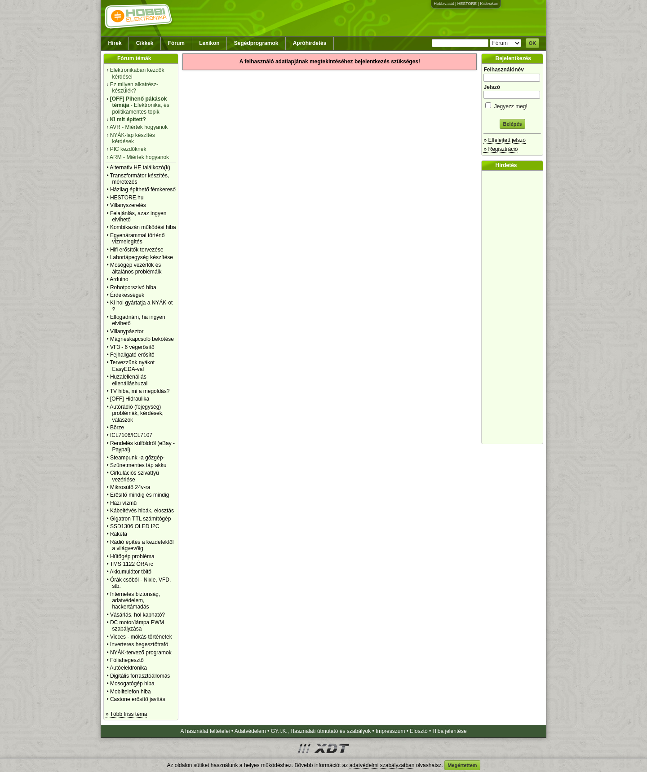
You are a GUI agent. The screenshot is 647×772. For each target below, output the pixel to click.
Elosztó (418, 731)
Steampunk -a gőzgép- (137, 457)
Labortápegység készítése (141, 257)
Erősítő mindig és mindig (139, 495)
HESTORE (467, 3)
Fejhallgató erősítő (132, 355)
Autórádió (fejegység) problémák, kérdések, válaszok (137, 413)
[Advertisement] (514, 307)
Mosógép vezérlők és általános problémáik (136, 268)
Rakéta (118, 534)
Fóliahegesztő (127, 660)
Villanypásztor (126, 331)
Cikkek (145, 43)
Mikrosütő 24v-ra (130, 487)
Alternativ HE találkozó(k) (140, 167)
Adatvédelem (250, 731)
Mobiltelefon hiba (130, 691)
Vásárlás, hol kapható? (137, 615)
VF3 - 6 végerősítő (132, 347)
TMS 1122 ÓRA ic (131, 564)
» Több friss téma (126, 714)
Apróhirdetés (310, 43)
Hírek (115, 43)
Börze (117, 427)
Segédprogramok (256, 43)
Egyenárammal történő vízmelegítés (137, 238)
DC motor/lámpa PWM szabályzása (137, 625)
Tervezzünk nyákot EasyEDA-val (132, 365)
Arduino (119, 279)
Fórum (176, 43)
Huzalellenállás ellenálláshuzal (128, 380)
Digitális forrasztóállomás (140, 676)
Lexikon (209, 43)
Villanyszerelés (128, 205)
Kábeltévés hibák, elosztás (142, 510)
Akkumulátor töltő (130, 572)
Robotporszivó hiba (133, 287)
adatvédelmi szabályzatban (382, 765)
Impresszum (390, 731)
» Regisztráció (500, 149)
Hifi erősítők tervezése (137, 250)
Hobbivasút (444, 3)
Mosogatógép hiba (132, 683)
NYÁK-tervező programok (141, 652)
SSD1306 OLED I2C (134, 526)
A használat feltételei (205, 731)
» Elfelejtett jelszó (504, 140)
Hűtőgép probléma (132, 556)
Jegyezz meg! (512, 105)
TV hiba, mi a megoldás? (140, 391)
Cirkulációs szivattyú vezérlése (134, 476)
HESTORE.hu (126, 197)
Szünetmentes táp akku (138, 465)
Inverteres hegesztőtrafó (139, 644)
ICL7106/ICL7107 (131, 435)
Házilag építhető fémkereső (143, 189)
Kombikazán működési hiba (143, 227)
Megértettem (462, 765)
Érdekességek (127, 295)
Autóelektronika (128, 668)
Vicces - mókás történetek (141, 637)
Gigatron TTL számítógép (140, 519)
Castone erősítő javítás (137, 699)
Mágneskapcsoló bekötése (142, 339)
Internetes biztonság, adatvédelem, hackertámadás (135, 600)
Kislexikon (489, 3)
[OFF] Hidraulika (129, 399)
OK (532, 43)
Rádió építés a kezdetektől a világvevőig (141, 545)
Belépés (512, 124)
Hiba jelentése (450, 731)
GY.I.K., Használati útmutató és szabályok (321, 731)
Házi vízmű (123, 503)
